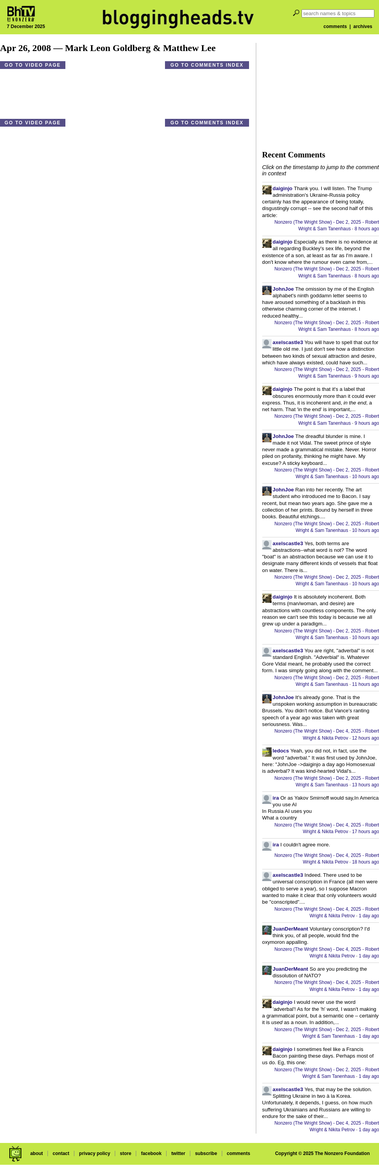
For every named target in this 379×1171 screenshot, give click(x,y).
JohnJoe (283, 289)
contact (61, 1153)
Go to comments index (207, 65)
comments (335, 26)
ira (276, 798)
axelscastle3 (288, 342)
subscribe (206, 1153)
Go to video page (33, 65)
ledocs (281, 751)
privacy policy (94, 1153)
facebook (151, 1153)
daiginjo (283, 188)
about (36, 1153)
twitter (178, 1153)
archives (362, 26)
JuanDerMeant (290, 929)
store (125, 1153)
